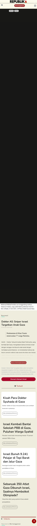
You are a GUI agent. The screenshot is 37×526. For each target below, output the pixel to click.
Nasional (5, 524)
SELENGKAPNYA (10, 413)
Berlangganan (19, 6)
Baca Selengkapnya (18, 362)
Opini (16, 11)
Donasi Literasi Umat (19, 379)
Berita (11, 11)
